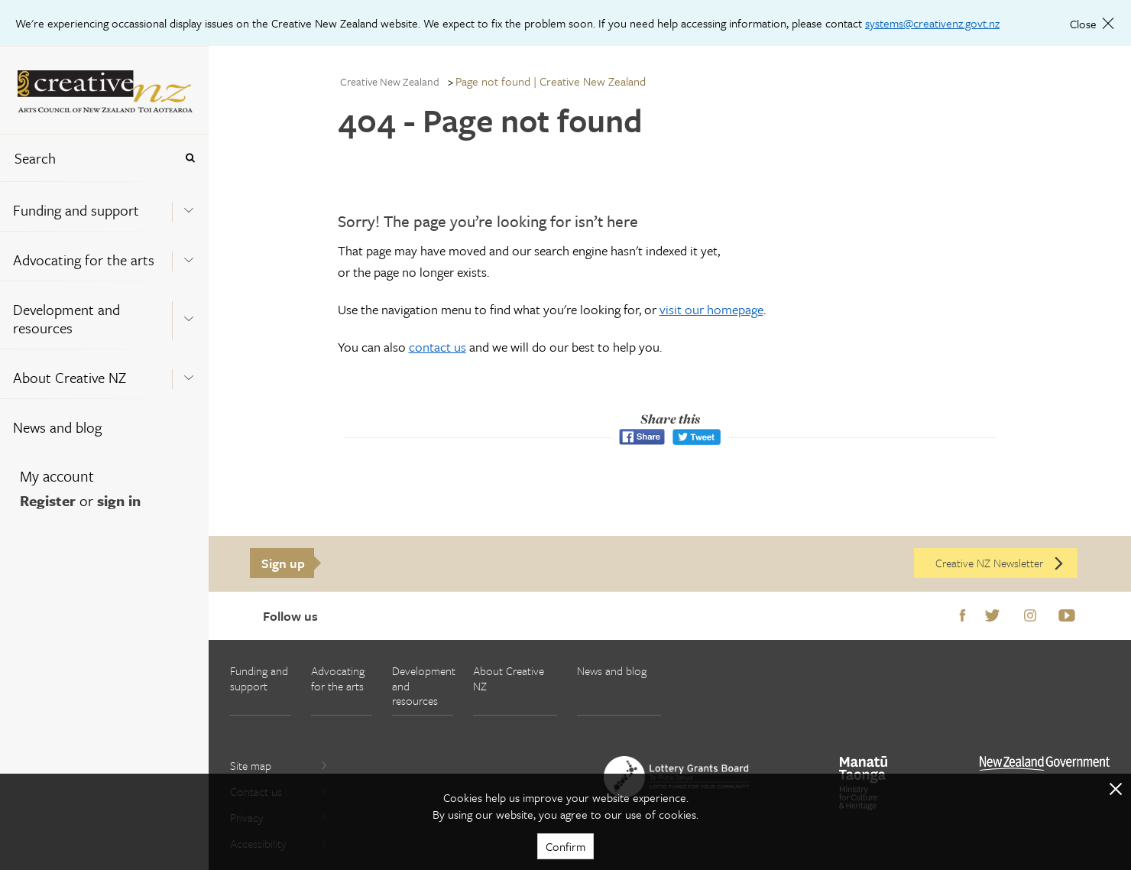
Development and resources (66, 318)
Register (48, 500)
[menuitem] (104, 206)
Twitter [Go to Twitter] (992, 616)
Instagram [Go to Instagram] (1030, 616)
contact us (437, 346)
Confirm (565, 846)
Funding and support (76, 210)
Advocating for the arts (83, 259)
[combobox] (87, 158)
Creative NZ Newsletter (1000, 562)
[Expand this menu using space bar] (189, 205)
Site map (279, 765)
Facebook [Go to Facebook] (962, 616)
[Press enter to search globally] (190, 158)
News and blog (57, 427)
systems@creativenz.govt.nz (932, 23)
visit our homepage (711, 309)
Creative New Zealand (389, 81)
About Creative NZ (69, 377)
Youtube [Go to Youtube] (1067, 616)
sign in (119, 500)
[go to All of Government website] (1045, 763)
